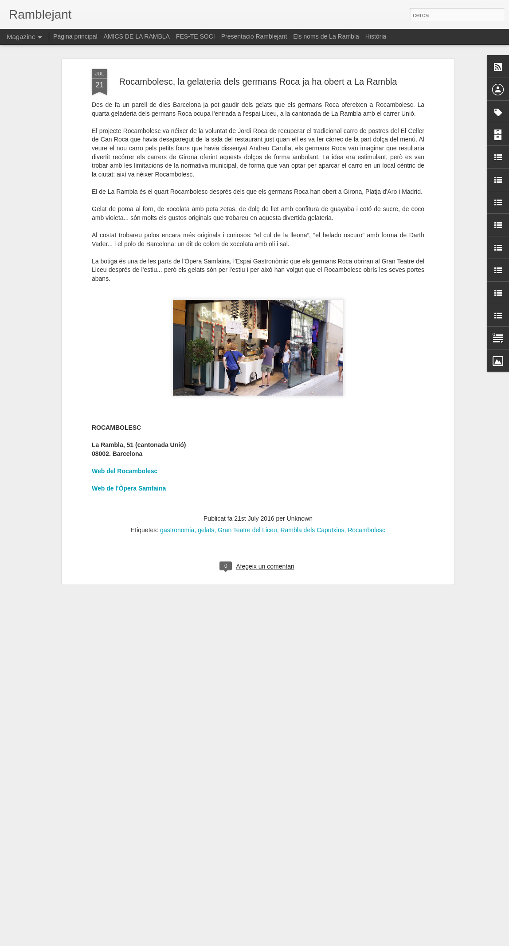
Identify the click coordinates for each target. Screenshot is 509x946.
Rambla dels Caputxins (312, 488)
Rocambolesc (366, 488)
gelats (206, 488)
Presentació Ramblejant (254, 36)
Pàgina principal (75, 36)
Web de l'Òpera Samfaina (129, 446)
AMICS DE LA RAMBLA (137, 36)
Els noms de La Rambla (326, 36)
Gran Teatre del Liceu (247, 488)
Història (375, 36)
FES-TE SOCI (195, 36)
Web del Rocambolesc (124, 429)
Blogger (294, 941)
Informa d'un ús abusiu (329, 941)
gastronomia (177, 488)
